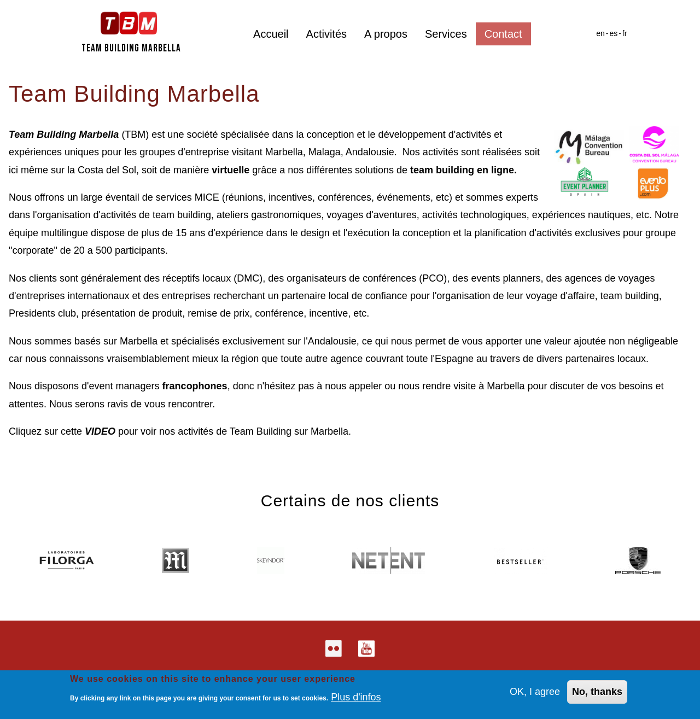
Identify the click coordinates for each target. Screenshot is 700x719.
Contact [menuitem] (503, 34)
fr (624, 33)
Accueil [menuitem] (270, 34)
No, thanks (597, 692)
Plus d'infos (356, 697)
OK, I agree (535, 692)
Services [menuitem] (446, 34)
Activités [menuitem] (326, 34)
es (613, 33)
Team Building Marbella (131, 48)
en (600, 33)
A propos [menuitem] (385, 34)
